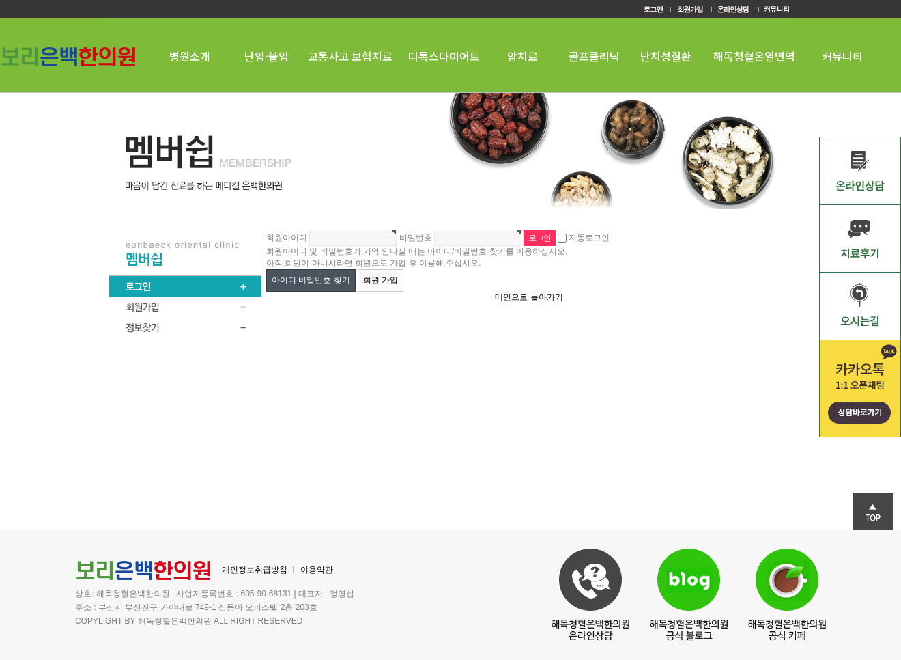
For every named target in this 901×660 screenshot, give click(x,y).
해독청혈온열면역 (754, 56)
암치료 (522, 56)
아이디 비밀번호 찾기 (311, 280)
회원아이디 (286, 238)
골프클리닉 (594, 56)
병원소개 (189, 56)
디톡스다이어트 (444, 56)
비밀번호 (415, 238)
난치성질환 (665, 56)
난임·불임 (266, 56)
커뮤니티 (842, 56)
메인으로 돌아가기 (528, 297)
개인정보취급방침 (254, 570)
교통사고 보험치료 (350, 56)
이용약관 (316, 570)
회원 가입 (380, 280)
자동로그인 (589, 238)
